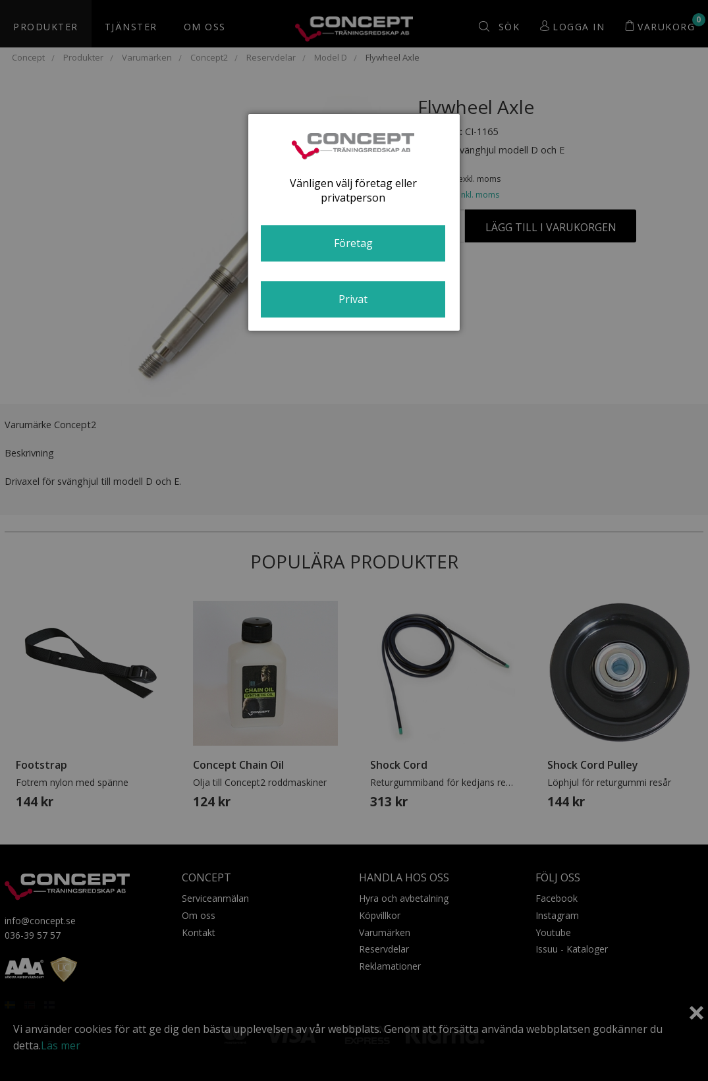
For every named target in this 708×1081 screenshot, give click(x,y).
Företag (353, 243)
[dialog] (354, 222)
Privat (353, 299)
